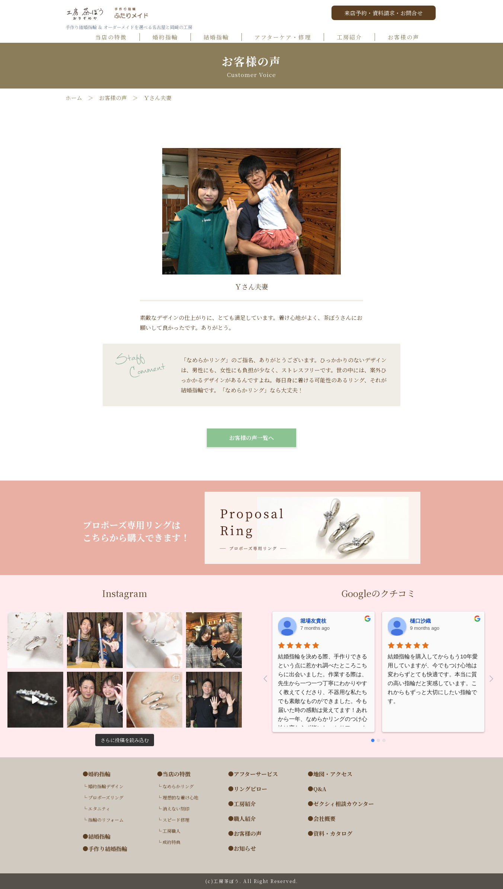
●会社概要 (322, 818)
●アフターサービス (253, 774)
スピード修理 (176, 819)
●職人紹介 (242, 818)
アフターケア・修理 (286, 37)
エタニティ (99, 808)
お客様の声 (407, 37)
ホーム (73, 97)
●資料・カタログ (330, 833)
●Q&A (317, 789)
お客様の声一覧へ (251, 438)
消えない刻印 (176, 808)
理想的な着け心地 (180, 797)
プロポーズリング (106, 797)
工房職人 (171, 831)
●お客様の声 (245, 833)
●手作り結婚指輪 (105, 848)
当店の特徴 (114, 37)
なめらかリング (178, 786)
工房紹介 (353, 37)
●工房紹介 (242, 803)
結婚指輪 (220, 37)
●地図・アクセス (330, 774)
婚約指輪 (169, 37)
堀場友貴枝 (313, 621)
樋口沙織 (420, 621)
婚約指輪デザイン (106, 786)
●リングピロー (247, 789)
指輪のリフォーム (106, 819)
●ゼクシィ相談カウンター (341, 803)
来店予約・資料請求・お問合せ (384, 13)
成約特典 (171, 842)
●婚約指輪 (96, 774)
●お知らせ (242, 848)
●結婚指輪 (96, 836)
